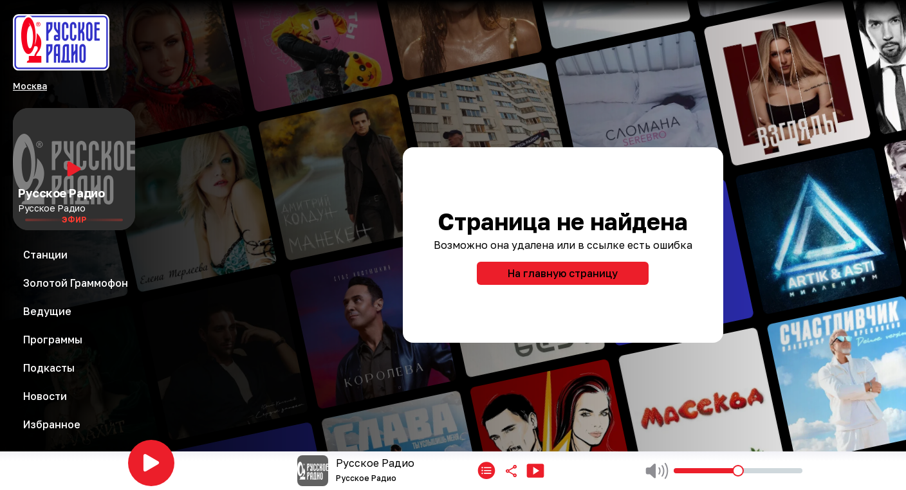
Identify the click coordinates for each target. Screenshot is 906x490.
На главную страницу (563, 273)
